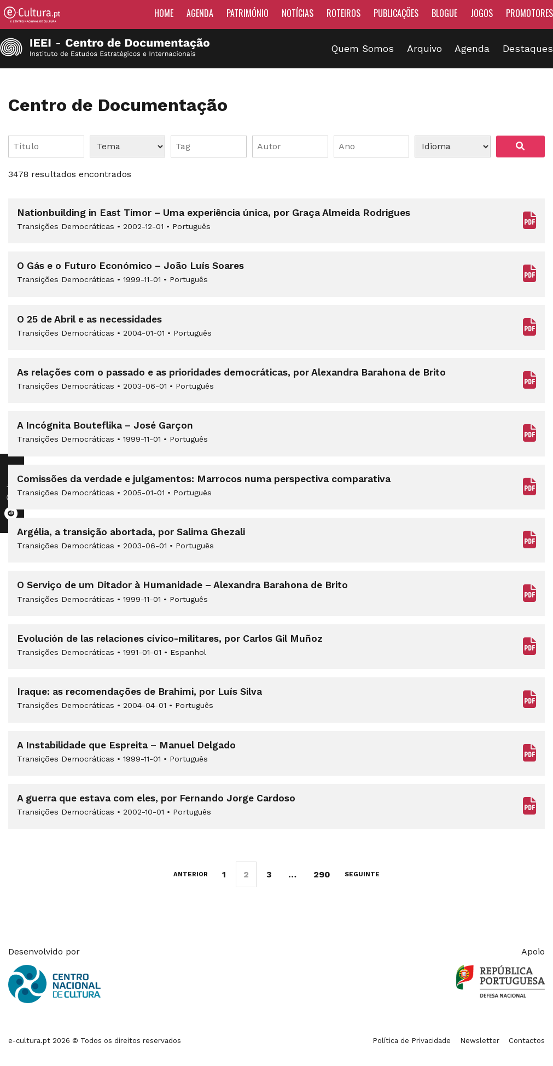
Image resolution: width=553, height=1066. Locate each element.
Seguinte (362, 874)
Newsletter (479, 1040)
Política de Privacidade (411, 1040)
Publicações (396, 13)
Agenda (200, 13)
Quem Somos (362, 48)
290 (321, 874)
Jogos (481, 13)
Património (247, 13)
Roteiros (343, 13)
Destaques (528, 48)
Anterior (190, 874)
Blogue (444, 13)
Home (163, 13)
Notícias (297, 13)
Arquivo (424, 48)
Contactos (527, 1040)
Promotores (529, 13)
